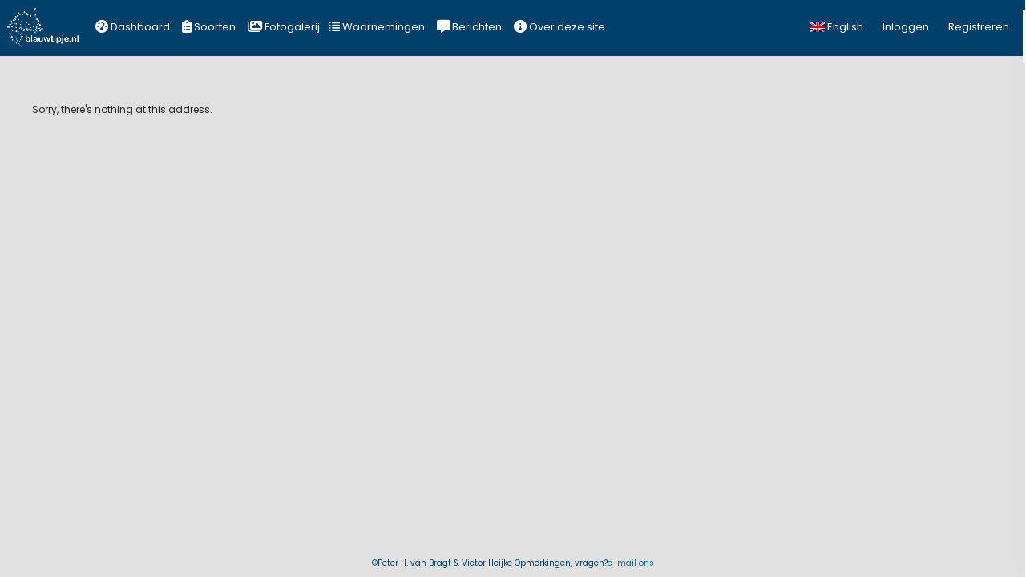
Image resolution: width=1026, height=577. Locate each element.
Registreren (978, 26)
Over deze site (559, 26)
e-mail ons (631, 563)
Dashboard (132, 26)
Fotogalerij (284, 26)
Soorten (209, 26)
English (836, 26)
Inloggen (906, 26)
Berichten (469, 26)
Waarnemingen (377, 26)
